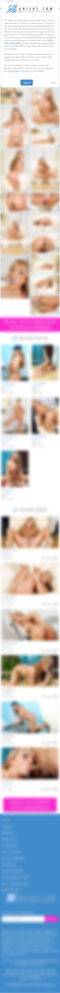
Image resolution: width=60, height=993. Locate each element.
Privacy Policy (14, 71)
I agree (27, 82)
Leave (53, 82)
